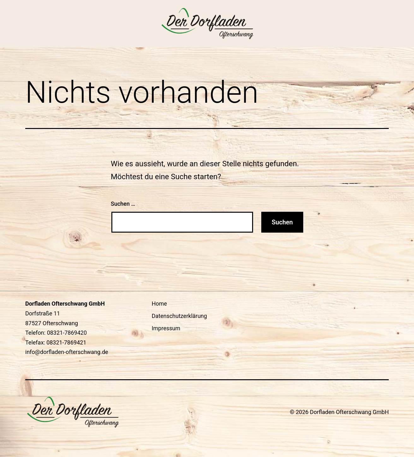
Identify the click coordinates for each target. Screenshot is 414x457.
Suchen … (123, 203)
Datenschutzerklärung (179, 316)
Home (159, 303)
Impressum (166, 328)
